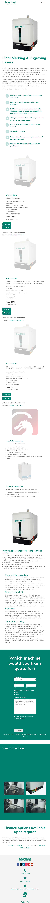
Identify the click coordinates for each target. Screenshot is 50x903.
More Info (7, 224)
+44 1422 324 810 (25, 874)
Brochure (7, 228)
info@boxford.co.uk (25, 881)
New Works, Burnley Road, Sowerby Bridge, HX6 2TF (25, 889)
